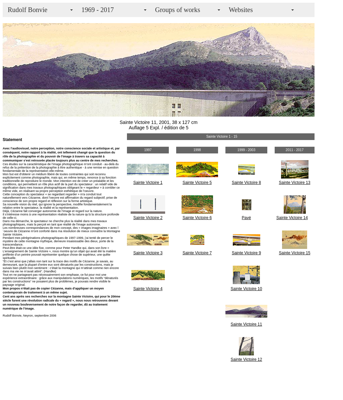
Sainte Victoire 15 (295, 253)
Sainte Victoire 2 (147, 217)
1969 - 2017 (97, 9)
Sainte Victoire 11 (246, 324)
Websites (241, 9)
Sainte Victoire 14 (292, 217)
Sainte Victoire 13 (295, 182)
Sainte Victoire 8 (246, 182)
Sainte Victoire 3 (147, 253)
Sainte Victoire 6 (197, 217)
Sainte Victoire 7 (197, 253)
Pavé (246, 217)
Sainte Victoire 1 (147, 182)
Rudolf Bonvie (27, 9)
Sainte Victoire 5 (197, 182)
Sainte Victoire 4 (147, 288)
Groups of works (177, 9)
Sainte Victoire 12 (246, 359)
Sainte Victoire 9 (246, 253)
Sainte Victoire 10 (246, 288)
